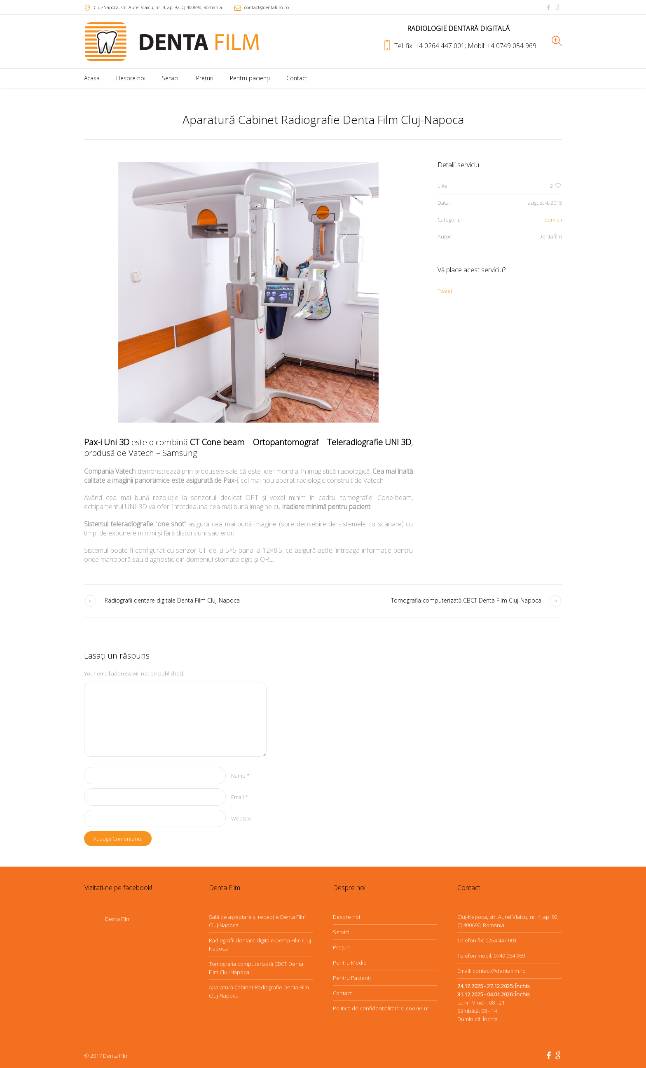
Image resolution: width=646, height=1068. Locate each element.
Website (241, 818)
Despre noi (346, 917)
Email (239, 797)
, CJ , (158, 7)
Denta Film (118, 919)
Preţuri (341, 947)
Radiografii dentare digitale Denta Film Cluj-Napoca (172, 600)
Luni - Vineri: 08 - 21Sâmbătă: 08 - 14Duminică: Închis (493, 1002)
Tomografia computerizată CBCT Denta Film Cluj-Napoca (466, 600)
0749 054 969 (517, 45)
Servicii (553, 219)
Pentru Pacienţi (352, 978)
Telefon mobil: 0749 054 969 (491, 955)
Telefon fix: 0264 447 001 (487, 940)
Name (240, 775)
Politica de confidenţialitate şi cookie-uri (382, 1008)
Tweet (445, 290)
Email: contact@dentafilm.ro (491, 971)
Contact (342, 993)
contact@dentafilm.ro (266, 7)
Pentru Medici (350, 962)
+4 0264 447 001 (441, 45)
